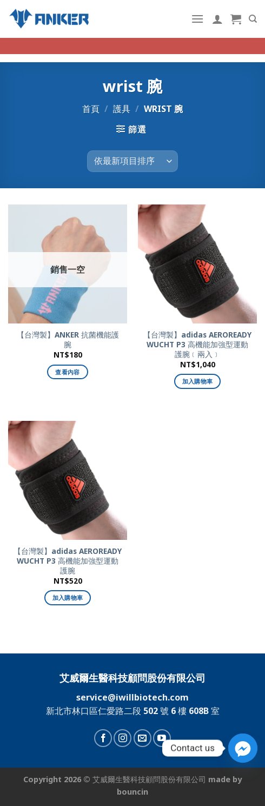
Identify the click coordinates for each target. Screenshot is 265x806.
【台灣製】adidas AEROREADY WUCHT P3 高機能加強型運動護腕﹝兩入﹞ (197, 344)
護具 (121, 109)
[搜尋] (253, 19)
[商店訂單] (132, 161)
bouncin (132, 792)
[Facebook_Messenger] (242, 748)
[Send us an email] (142, 738)
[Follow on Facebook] (103, 738)
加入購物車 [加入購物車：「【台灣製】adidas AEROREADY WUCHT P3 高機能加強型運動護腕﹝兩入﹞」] (197, 381)
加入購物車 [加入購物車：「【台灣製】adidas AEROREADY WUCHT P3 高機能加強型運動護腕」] (67, 597)
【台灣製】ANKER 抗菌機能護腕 (68, 339)
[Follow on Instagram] (122, 738)
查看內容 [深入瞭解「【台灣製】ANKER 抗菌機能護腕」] (67, 372)
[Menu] (197, 18)
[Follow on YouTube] (162, 738)
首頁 (91, 109)
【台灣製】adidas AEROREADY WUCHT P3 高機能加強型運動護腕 (68, 560)
